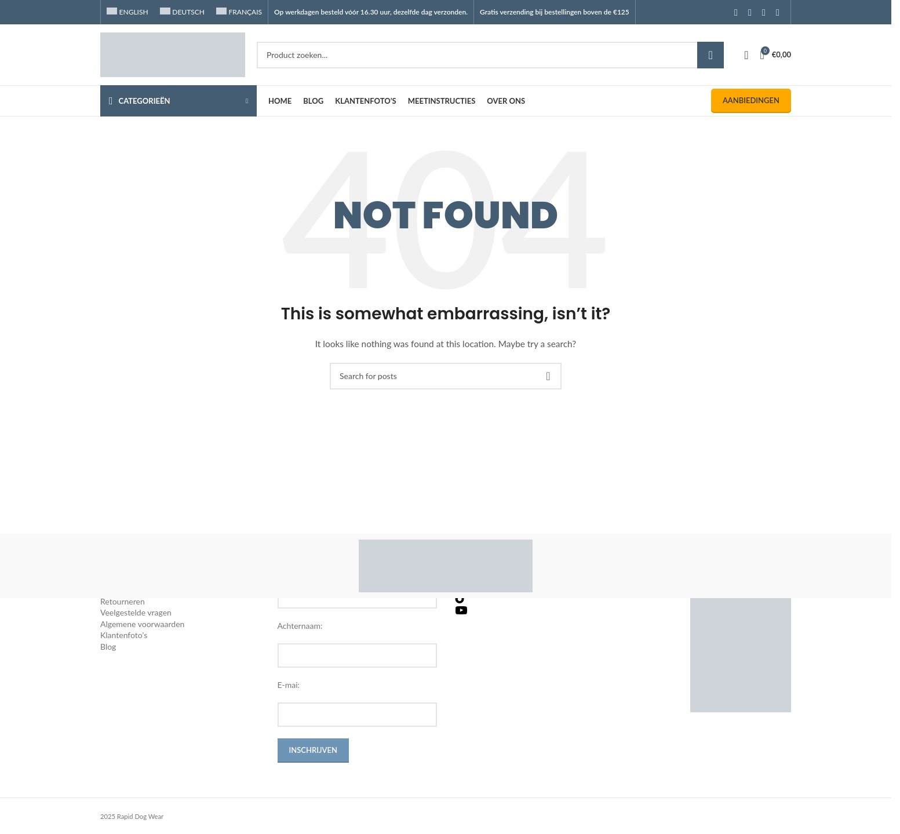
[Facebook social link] (736, 12)
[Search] (490, 55)
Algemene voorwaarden (142, 624)
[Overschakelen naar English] (127, 12)
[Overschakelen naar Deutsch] (182, 12)
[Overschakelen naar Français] (239, 12)
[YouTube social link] (764, 12)
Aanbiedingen (751, 100)
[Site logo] (172, 54)
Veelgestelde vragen (136, 612)
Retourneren (122, 601)
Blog (108, 646)
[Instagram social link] (750, 12)
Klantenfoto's (123, 635)
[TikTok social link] (778, 12)
